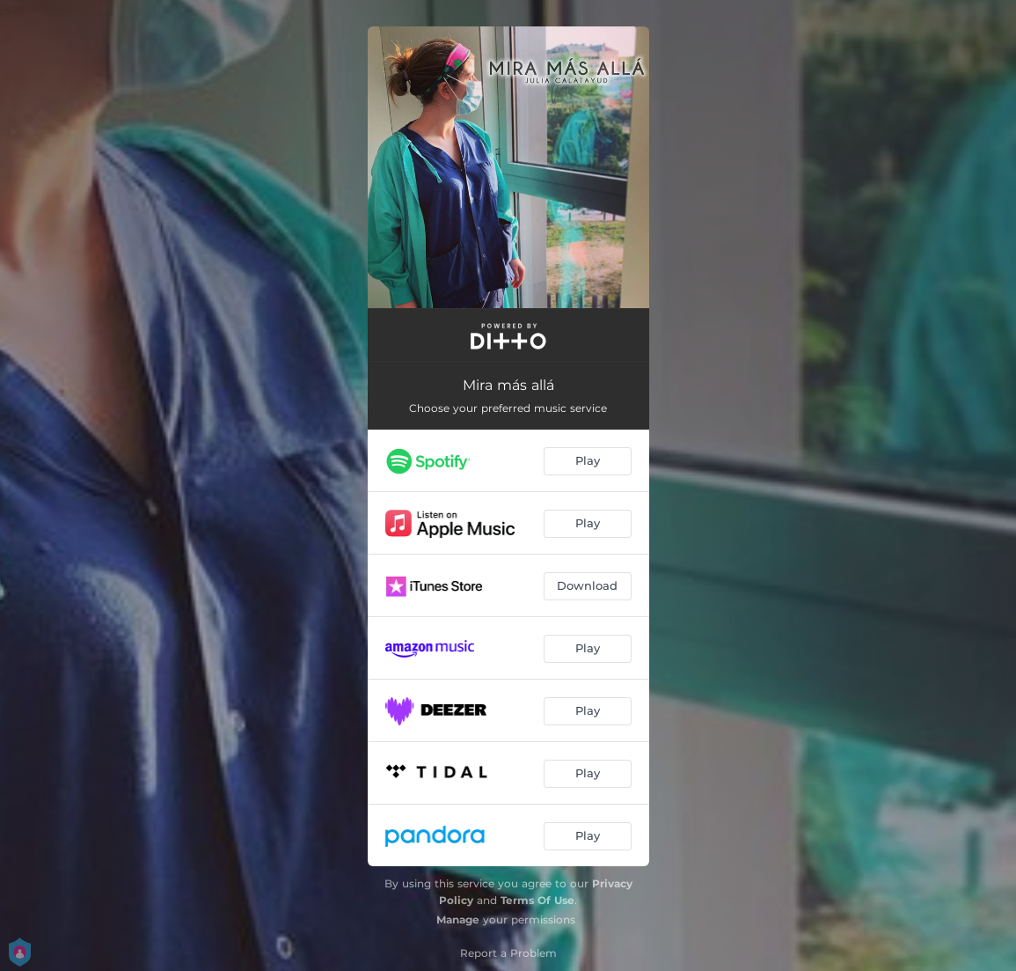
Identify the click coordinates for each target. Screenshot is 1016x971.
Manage (457, 919)
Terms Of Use (537, 900)
